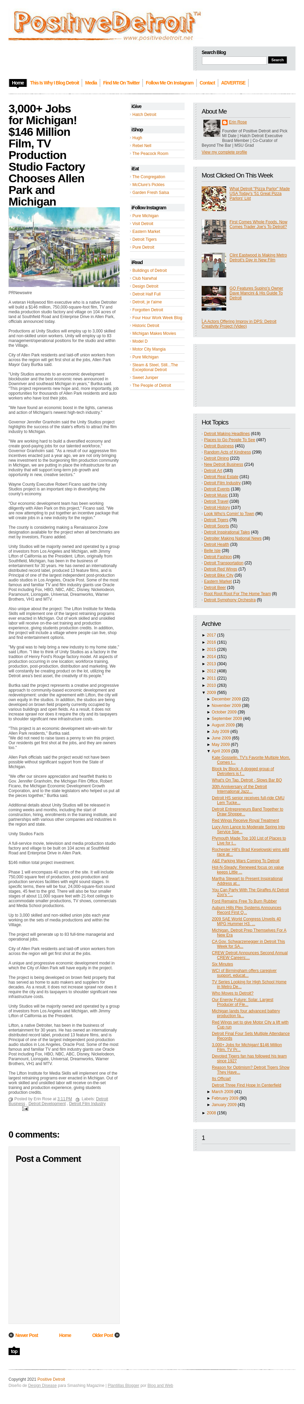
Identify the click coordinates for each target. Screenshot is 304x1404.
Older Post (102, 1335)
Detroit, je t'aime (147, 302)
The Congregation (148, 176)
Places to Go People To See (229, 439)
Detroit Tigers (144, 239)
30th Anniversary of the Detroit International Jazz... (239, 789)
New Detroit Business (223, 464)
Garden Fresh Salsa (150, 192)
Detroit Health (216, 544)
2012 (211, 671)
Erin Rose (238, 122)
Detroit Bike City (218, 575)
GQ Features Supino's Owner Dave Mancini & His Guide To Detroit (256, 293)
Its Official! (221, 1078)
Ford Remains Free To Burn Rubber (244, 901)
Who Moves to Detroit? (233, 993)
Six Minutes (222, 964)
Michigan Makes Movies (154, 333)
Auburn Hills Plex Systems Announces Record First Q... (246, 910)
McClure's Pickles (148, 184)
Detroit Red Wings (220, 569)
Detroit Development (47, 1103)
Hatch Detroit (144, 114)
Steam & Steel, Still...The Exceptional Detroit (155, 367)
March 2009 (222, 1091)
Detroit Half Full (146, 294)
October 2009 (224, 712)
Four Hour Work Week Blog (157, 317)
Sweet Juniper (145, 377)
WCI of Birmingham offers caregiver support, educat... (244, 973)
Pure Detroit (143, 247)
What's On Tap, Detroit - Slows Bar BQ (247, 780)
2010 (211, 685)
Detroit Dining (216, 458)
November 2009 (226, 705)
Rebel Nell (141, 145)
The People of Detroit (151, 385)
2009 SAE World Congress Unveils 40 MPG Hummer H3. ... (246, 921)
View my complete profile (224, 152)
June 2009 (221, 738)
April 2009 (221, 751)
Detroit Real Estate (221, 476)
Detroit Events (217, 489)
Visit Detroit (142, 223)
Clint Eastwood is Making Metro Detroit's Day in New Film (258, 257)
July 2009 (220, 731)
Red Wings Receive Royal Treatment (245, 820)
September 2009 (227, 718)
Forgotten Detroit (147, 309)
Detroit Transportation (223, 563)
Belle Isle (212, 550)
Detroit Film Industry (222, 483)
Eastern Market (146, 231)
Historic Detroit (145, 325)
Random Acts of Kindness (227, 452)
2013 (211, 663)
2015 (211, 649)
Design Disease (42, 1385)
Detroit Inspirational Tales (227, 532)
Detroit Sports (216, 526)
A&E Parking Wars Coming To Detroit (245, 860)
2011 (211, 678)
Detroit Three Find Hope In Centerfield (246, 1085)
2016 (211, 642)
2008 (211, 1113)
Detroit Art (213, 470)
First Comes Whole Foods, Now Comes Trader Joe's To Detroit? (258, 224)
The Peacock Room (150, 153)
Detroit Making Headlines (227, 433)
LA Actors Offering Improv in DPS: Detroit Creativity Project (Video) (239, 324)
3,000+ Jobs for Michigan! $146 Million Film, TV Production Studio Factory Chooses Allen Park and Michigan (47, 155)
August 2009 (223, 725)
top (14, 1351)
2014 (211, 656)
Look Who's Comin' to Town (229, 513)
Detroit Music (216, 495)
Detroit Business (219, 446)
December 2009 (226, 699)
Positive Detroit (51, 1379)
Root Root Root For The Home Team (237, 593)
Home (65, 1335)
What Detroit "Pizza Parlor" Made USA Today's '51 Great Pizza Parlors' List (260, 193)
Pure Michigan (145, 215)
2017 (211, 635)
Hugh (137, 137)
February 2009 (225, 1098)
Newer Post (26, 1335)
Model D (140, 341)
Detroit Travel (216, 501)
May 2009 (221, 744)
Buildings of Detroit (149, 270)
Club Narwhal (144, 278)
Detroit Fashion (218, 556)
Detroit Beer (215, 587)
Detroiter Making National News (233, 538)
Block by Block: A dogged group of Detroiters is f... (243, 771)
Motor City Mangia (148, 349)
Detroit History (217, 507)
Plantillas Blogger (124, 1385)
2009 (211, 692)
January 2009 (224, 1104)
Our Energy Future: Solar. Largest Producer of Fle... (242, 1002)
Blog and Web (160, 1385)
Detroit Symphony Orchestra (230, 600)
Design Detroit (145, 286)
